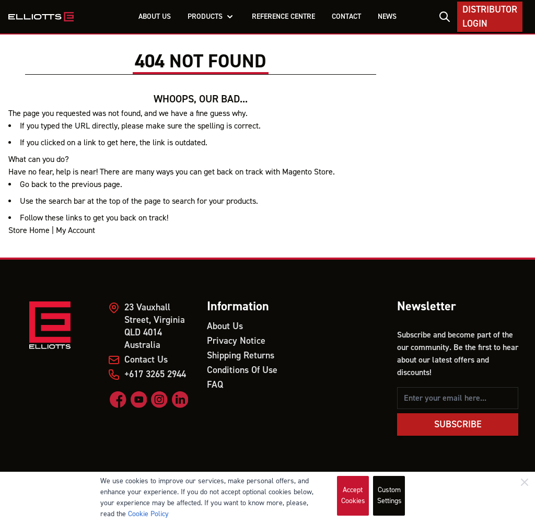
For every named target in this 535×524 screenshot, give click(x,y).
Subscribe (458, 424)
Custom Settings (389, 495)
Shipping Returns (240, 356)
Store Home (29, 230)
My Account (75, 230)
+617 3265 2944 (155, 374)
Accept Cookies (353, 495)
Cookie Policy (148, 514)
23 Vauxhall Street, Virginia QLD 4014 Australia (154, 326)
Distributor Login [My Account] (489, 17)
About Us (225, 326)
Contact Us (146, 360)
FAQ (215, 385)
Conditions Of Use (242, 370)
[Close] (524, 482)
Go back (34, 184)
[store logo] (41, 16)
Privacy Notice (236, 341)
